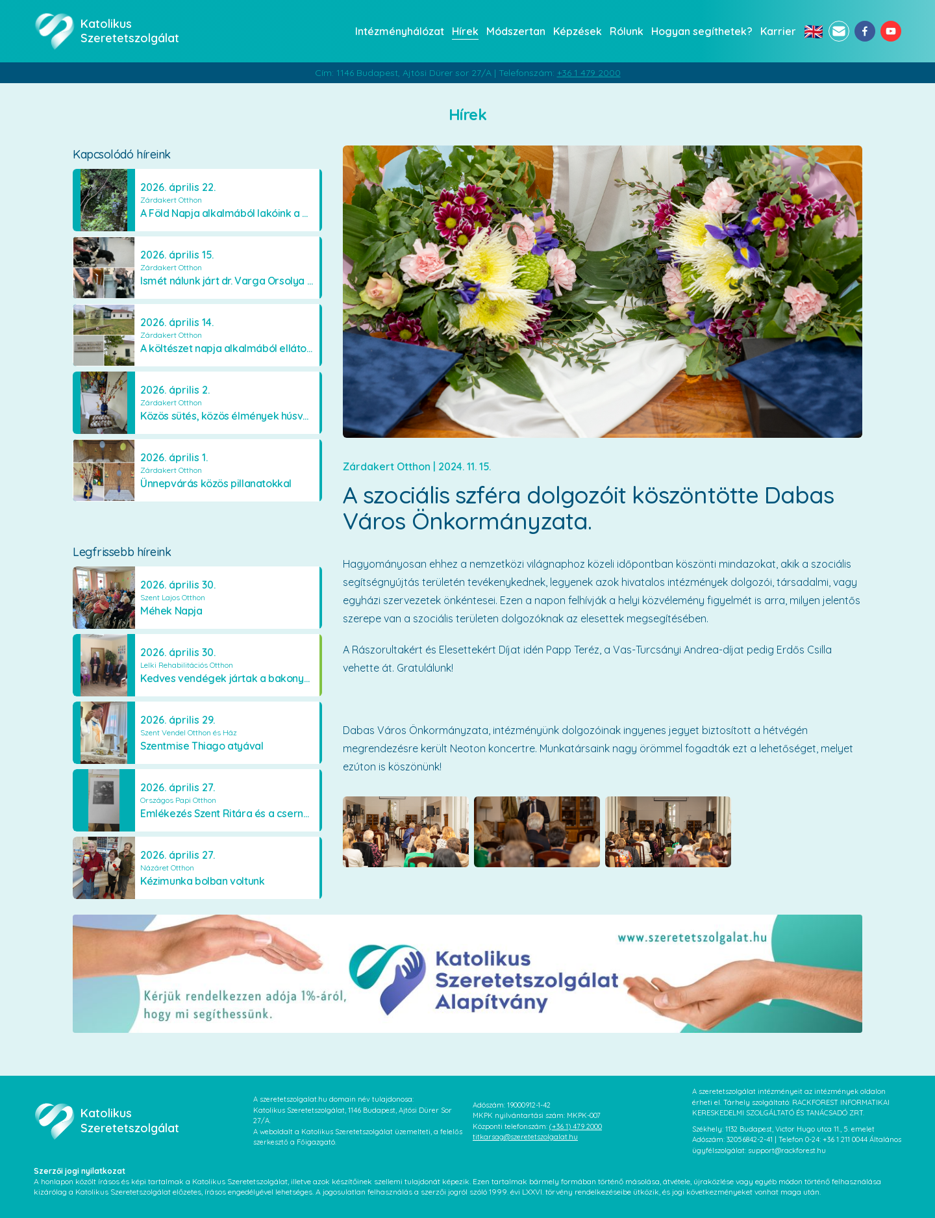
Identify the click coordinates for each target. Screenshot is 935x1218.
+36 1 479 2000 (589, 73)
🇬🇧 (813, 31)
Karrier (778, 31)
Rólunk (626, 31)
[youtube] (890, 31)
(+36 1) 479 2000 (575, 1126)
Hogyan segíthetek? (702, 31)
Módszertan (515, 31)
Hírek (465, 31)
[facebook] (864, 31)
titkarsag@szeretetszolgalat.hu (525, 1136)
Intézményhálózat (399, 31)
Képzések (577, 31)
